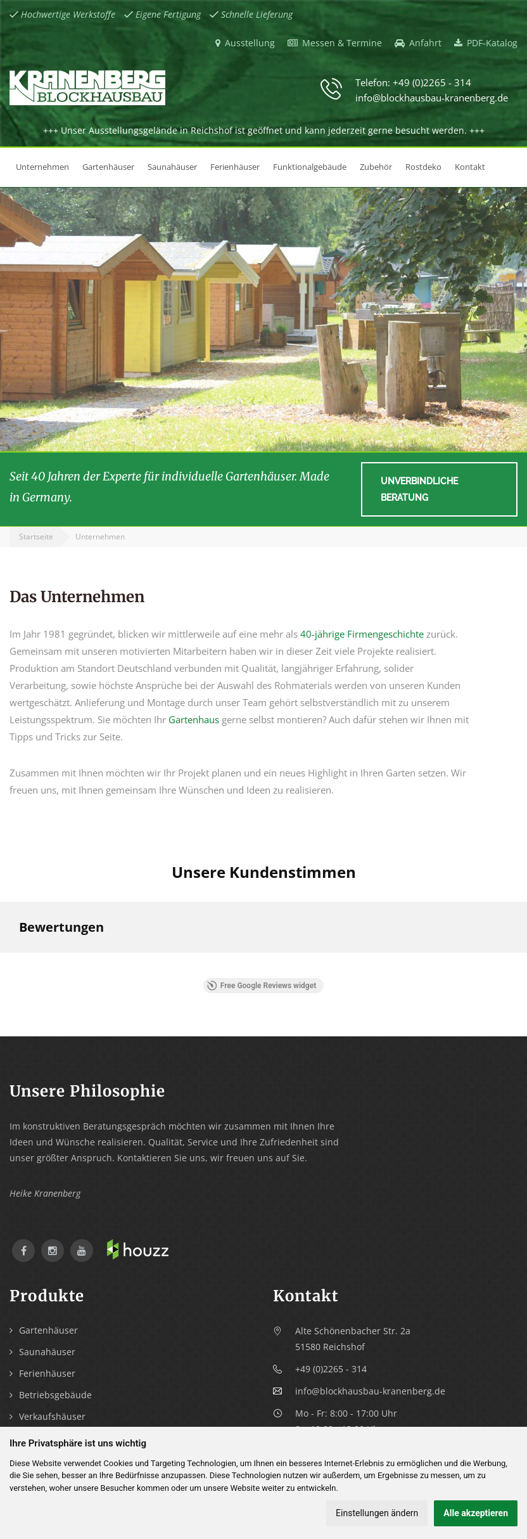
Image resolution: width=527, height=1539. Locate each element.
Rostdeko (423, 166)
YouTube (81, 1250)
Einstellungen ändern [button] (377, 1513)
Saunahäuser (172, 166)
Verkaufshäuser (52, 1416)
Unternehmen (42, 166)
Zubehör (376, 166)
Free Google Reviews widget (261, 986)
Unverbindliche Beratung (419, 489)
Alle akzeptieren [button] (475, 1513)
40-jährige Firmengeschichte (362, 634)
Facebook (23, 1250)
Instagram (52, 1250)
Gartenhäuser (108, 166)
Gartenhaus (193, 719)
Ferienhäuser (235, 166)
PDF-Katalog (485, 43)
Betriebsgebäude (55, 1395)
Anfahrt (418, 43)
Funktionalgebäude (309, 166)
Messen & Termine (335, 43)
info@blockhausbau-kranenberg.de (431, 97)
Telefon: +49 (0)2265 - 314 (413, 82)
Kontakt (470, 166)
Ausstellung (245, 43)
